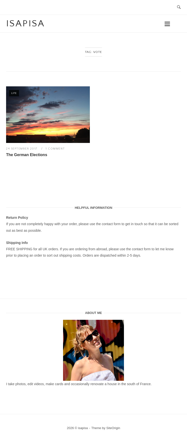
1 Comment (55, 148)
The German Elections (26, 155)
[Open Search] (179, 7)
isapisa (25, 24)
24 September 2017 (22, 148)
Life (14, 93)
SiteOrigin (113, 428)
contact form (111, 224)
